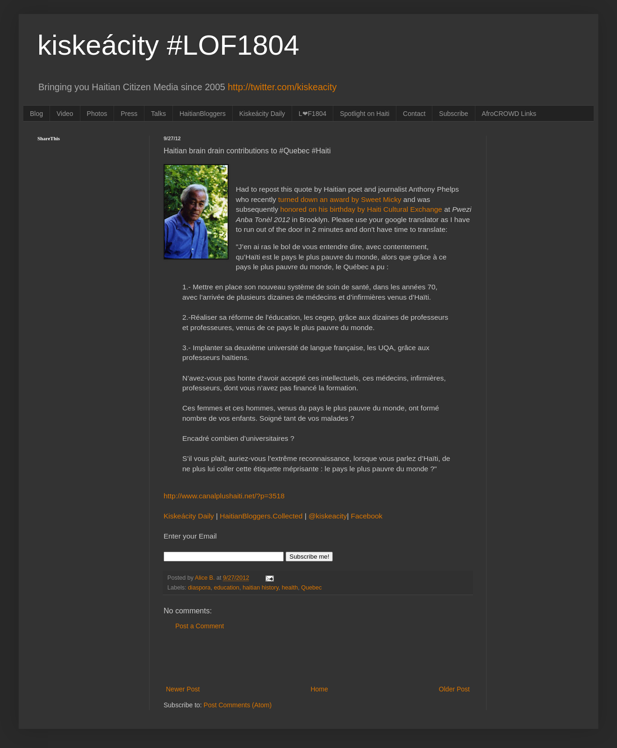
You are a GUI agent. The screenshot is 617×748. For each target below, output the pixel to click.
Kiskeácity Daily (262, 113)
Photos (97, 113)
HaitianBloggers (202, 113)
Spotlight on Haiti (364, 113)
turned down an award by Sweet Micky (339, 199)
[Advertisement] (318, 658)
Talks (158, 113)
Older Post (454, 689)
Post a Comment (199, 626)
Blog (36, 113)
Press (129, 113)
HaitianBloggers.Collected (262, 516)
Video (65, 113)
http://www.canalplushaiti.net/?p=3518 (224, 496)
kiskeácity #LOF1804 (168, 45)
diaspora (199, 587)
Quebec (311, 587)
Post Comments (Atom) (238, 705)
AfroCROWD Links (509, 113)
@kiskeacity (327, 516)
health (290, 587)
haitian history (261, 587)
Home (319, 689)
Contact (414, 113)
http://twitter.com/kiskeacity (282, 87)
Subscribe (453, 113)
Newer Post (183, 689)
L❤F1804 (312, 113)
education (226, 587)
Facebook (367, 516)
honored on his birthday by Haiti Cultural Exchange (361, 209)
